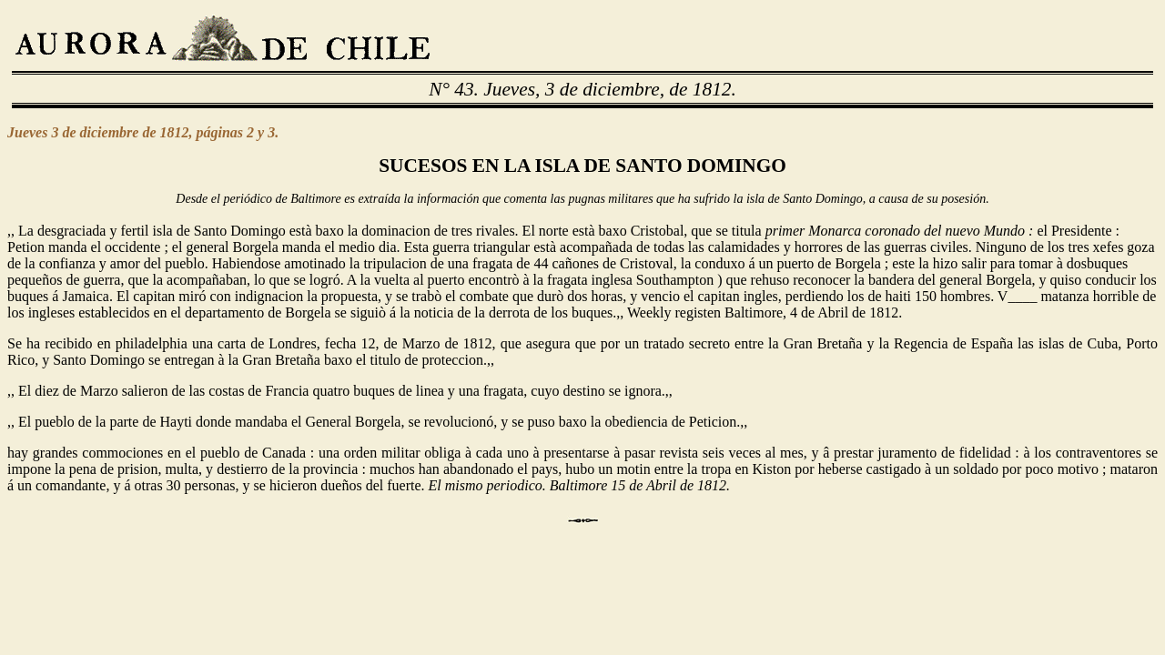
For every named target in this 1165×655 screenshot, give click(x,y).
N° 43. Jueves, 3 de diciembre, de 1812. (582, 89)
